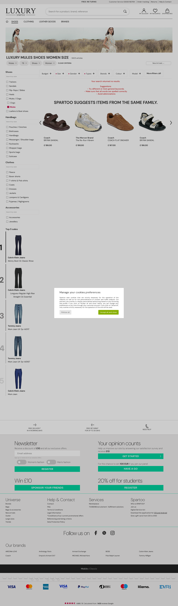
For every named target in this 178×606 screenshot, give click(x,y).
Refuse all (65, 312)
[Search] (125, 11)
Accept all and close (108, 312)
